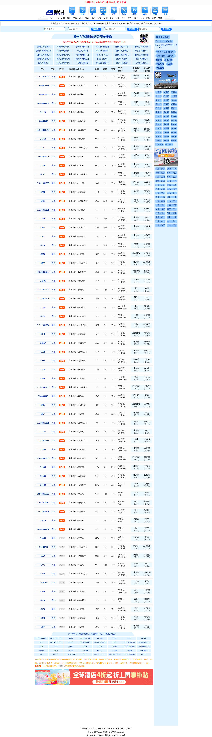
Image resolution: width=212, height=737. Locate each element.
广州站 (174, 92)
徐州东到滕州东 (82, 47)
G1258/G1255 (129, 654)
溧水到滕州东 (141, 59)
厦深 (115, 23)
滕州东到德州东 (43, 59)
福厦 (77, 23)
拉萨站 (174, 141)
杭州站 (166, 96)
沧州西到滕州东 (102, 51)
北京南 (147, 138)
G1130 (85, 650)
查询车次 (166, 29)
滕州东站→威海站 (76, 103)
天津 (75, 18)
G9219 (70, 642)
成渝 (139, 23)
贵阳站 (174, 133)
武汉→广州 (172, 169)
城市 (93, 14)
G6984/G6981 (144, 642)
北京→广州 (160, 185)
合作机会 (101, 729)
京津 (52, 23)
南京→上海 (172, 185)
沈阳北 (147, 209)
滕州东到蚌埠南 (122, 47)
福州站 (158, 120)
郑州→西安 (172, 213)
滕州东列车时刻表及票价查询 (92, 36)
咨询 (145, 14)
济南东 (136, 84)
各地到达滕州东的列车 (165, 56)
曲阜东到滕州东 (43, 55)
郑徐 (102, 23)
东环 (98, 23)
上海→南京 (172, 189)
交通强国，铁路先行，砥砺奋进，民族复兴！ (106, 2)
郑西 (73, 23)
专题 (165, 14)
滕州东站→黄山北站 (77, 370)
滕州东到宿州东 (63, 55)
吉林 (136, 439)
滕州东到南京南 (141, 47)
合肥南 (136, 155)
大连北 (136, 324)
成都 (142, 18)
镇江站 (174, 137)
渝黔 (160, 23)
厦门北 (147, 306)
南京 (111, 18)
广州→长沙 (172, 177)
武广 (61, 23)
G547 (100, 646)
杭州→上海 (172, 217)
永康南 (147, 342)
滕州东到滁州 (122, 59)
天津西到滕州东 (141, 63)
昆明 (160, 18)
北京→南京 (160, 201)
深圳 (69, 18)
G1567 (129, 650)
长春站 (174, 124)
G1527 (99, 650)
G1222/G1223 (55, 638)
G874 (41, 646)
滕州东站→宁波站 (76, 299)
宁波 (136, 209)
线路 (103, 14)
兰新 (148, 23)
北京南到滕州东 (63, 51)
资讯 (72, 14)
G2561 (114, 638)
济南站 (174, 100)
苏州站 (166, 100)
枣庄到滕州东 (102, 59)
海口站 (174, 128)
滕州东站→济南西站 (77, 485)
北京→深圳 (172, 225)
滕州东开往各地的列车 (165, 52)
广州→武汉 (172, 173)
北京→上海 (160, 177)
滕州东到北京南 (63, 59)
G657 (41, 642)
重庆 (87, 18)
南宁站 (158, 133)
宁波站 (158, 137)
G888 (70, 638)
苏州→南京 (160, 221)
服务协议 (119, 729)
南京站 (158, 100)
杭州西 (136, 182)
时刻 (82, 14)
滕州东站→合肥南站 (77, 449)
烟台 (136, 528)
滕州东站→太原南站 (77, 183)
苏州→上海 (172, 197)
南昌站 (158, 124)
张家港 (136, 359)
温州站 (166, 137)
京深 (119, 23)
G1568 (114, 650)
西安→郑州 (160, 213)
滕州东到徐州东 (43, 47)
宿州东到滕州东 (102, 63)
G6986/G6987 (41, 638)
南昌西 (147, 120)
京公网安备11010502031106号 (113, 735)
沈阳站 (166, 124)
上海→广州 (172, 181)
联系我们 (93, 729)
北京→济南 (172, 205)
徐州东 (136, 75)
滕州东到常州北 (141, 55)
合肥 (154, 18)
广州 (63, 18)
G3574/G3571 (85, 642)
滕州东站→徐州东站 (77, 512)
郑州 (123, 18)
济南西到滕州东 (63, 47)
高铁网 (113, 732)
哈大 (81, 23)
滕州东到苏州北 (122, 55)
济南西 (136, 93)
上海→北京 (160, 181)
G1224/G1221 (99, 654)
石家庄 (174, 108)
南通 (147, 217)
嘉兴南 (136, 191)
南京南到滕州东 (141, 51)
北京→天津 (160, 169)
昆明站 (166, 133)
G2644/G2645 (114, 654)
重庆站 (158, 112)
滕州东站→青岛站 (76, 77)
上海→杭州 (160, 217)
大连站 (166, 128)
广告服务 (110, 729)
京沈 (106, 23)
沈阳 (136, 288)
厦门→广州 (172, 209)
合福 (127, 23)
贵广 (144, 23)
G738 (70, 650)
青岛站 (158, 104)
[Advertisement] (93, 705)
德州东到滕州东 (122, 51)
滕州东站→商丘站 (76, 432)
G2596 (99, 638)
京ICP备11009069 (94, 735)
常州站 (158, 141)
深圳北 (147, 555)
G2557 (143, 638)
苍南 (136, 377)
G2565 (114, 642)
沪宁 (85, 23)
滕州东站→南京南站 (77, 458)
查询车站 (132, 29)
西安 (130, 18)
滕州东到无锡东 (82, 59)
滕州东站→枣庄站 (76, 494)
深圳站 (158, 96)
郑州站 (174, 104)
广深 (65, 23)
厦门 (93, 18)
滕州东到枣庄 (102, 55)
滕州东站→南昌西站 (77, 121)
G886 (56, 646)
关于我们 (84, 729)
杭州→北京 (160, 197)
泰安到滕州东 (82, 51)
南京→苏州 (172, 221)
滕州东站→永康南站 (77, 343)
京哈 (156, 23)
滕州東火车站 (162, 37)
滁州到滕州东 (82, 63)
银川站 (166, 116)
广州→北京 (160, 189)
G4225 (143, 654)
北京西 (158, 92)
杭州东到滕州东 (63, 63)
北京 (51, 18)
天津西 (136, 200)
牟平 (136, 493)
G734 (115, 646)
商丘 (136, 138)
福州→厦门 (160, 209)
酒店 (155, 14)
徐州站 (166, 141)
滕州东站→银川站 (76, 94)
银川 (147, 93)
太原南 (147, 182)
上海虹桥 (147, 84)
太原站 (166, 108)
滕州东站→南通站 (76, 219)
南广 (110, 23)
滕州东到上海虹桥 (43, 51)
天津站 (166, 92)
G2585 (41, 650)
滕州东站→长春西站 (77, 272)
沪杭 (90, 23)
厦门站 (166, 120)
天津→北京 (160, 173)
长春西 (147, 271)
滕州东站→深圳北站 (77, 556)
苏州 (117, 18)
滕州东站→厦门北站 (77, 307)
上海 (57, 18)
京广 (69, 23)
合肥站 (174, 120)
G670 (85, 646)
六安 (147, 164)
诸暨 (136, 244)
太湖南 (136, 280)
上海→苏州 (172, 193)
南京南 (147, 457)
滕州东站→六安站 (76, 165)
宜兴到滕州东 (43, 63)
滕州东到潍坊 (122, 63)
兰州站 (174, 112)
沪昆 (131, 23)
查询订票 (96, 29)
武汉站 (166, 104)
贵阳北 (147, 129)
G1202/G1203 (129, 642)
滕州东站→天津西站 (77, 405)
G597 (70, 646)
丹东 (136, 422)
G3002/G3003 (129, 646)
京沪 (56, 23)
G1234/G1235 (55, 642)
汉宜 (135, 23)
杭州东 (136, 395)
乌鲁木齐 (159, 145)
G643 (41, 654)
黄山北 (147, 368)
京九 (152, 23)
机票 (134, 14)
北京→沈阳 (160, 225)
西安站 (158, 108)
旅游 (124, 14)
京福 (123, 23)
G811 (85, 654)
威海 (147, 102)
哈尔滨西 (136, 386)
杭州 (81, 18)
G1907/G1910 (70, 654)
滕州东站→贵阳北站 (77, 130)
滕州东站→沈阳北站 (77, 210)
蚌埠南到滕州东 (82, 55)
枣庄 (136, 102)
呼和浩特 (169, 145)
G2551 (55, 654)
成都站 (166, 112)
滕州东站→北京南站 (77, 139)
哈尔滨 (158, 128)
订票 (113, 14)
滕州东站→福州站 (76, 112)
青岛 (148, 18)
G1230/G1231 (144, 646)
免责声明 (128, 729)
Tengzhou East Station (164, 41)
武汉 (99, 18)
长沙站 (174, 116)
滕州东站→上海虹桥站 (78, 86)
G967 (56, 650)
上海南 (174, 96)
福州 (136, 18)
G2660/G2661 (85, 638)
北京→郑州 (160, 205)
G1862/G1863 (99, 642)
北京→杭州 (160, 193)
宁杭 (94, 23)
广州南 (136, 581)
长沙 (105, 18)
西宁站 (158, 116)
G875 (129, 638)
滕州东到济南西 (102, 47)
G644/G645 (143, 650)
